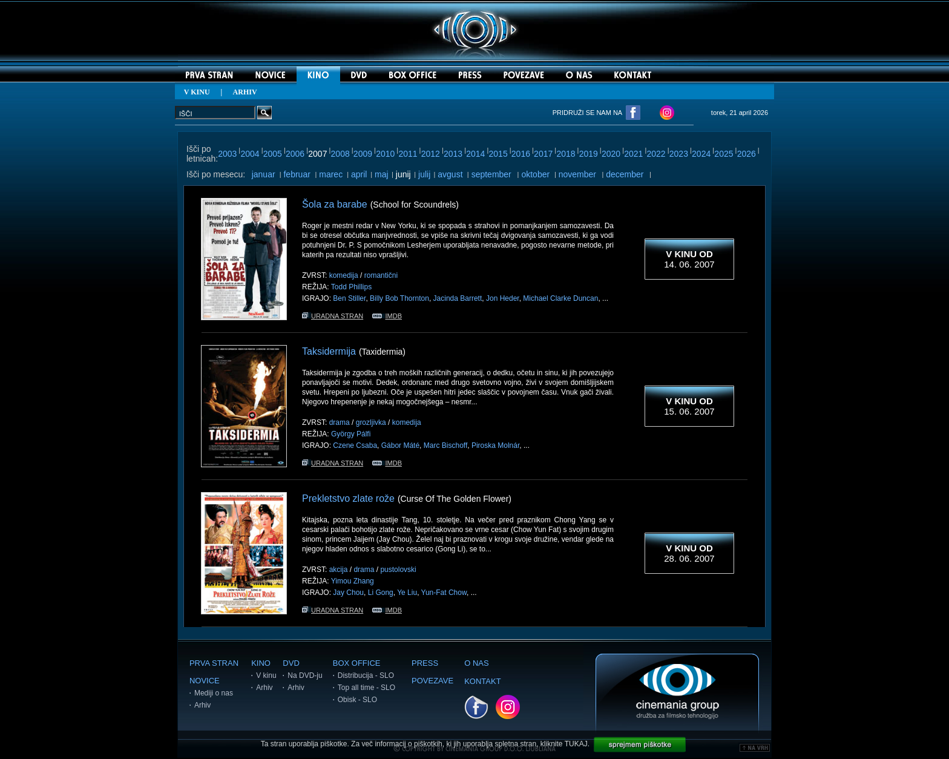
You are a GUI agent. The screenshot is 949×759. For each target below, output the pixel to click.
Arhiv (202, 705)
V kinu (266, 675)
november (577, 174)
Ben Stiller (349, 298)
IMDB (387, 316)
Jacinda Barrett (457, 298)
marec (331, 174)
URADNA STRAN (332, 316)
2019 (588, 154)
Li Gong (380, 592)
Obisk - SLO (357, 699)
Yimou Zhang (352, 581)
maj (382, 174)
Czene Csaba (355, 445)
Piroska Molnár (495, 445)
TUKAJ (576, 744)
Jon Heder (502, 298)
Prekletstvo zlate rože (348, 498)
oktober (535, 174)
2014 (475, 154)
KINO (261, 663)
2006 (295, 154)
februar (296, 174)
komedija (343, 275)
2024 (701, 154)
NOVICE (204, 680)
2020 (611, 154)
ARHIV (245, 92)
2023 (678, 154)
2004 (249, 154)
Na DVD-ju (304, 675)
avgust (450, 174)
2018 (565, 154)
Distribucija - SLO (366, 675)
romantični (381, 275)
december (624, 174)
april (359, 174)
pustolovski (398, 569)
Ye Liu (407, 592)
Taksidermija (329, 351)
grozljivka (371, 422)
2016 (520, 154)
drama (339, 422)
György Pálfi (350, 434)
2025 (723, 154)
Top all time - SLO (366, 687)
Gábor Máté (400, 445)
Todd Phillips (351, 287)
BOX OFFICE (357, 663)
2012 (430, 154)
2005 (272, 154)
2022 (656, 154)
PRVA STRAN (213, 663)
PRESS (425, 663)
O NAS (476, 663)
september (491, 174)
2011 (407, 154)
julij (424, 174)
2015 (498, 154)
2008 (340, 154)
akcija (338, 569)
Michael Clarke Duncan (560, 298)
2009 (362, 154)
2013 (453, 154)
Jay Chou (348, 592)
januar (263, 174)
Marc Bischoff (445, 445)
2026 (746, 154)
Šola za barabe (334, 204)
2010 (385, 154)
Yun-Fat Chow (444, 592)
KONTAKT (482, 681)
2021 (633, 154)
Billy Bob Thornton (399, 298)
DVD (291, 663)
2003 (227, 154)
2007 (317, 154)
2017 (543, 154)
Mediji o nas (213, 693)
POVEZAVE (432, 680)
